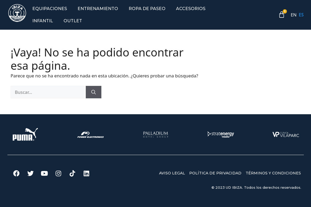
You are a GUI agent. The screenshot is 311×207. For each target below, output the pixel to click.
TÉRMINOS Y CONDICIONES (273, 173)
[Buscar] (93, 92)
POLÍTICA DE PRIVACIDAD (215, 173)
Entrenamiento (98, 8)
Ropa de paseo (147, 8)
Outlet (73, 20)
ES (301, 15)
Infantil (42, 20)
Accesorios (190, 8)
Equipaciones (49, 8)
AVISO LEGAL (172, 173)
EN (293, 15)
